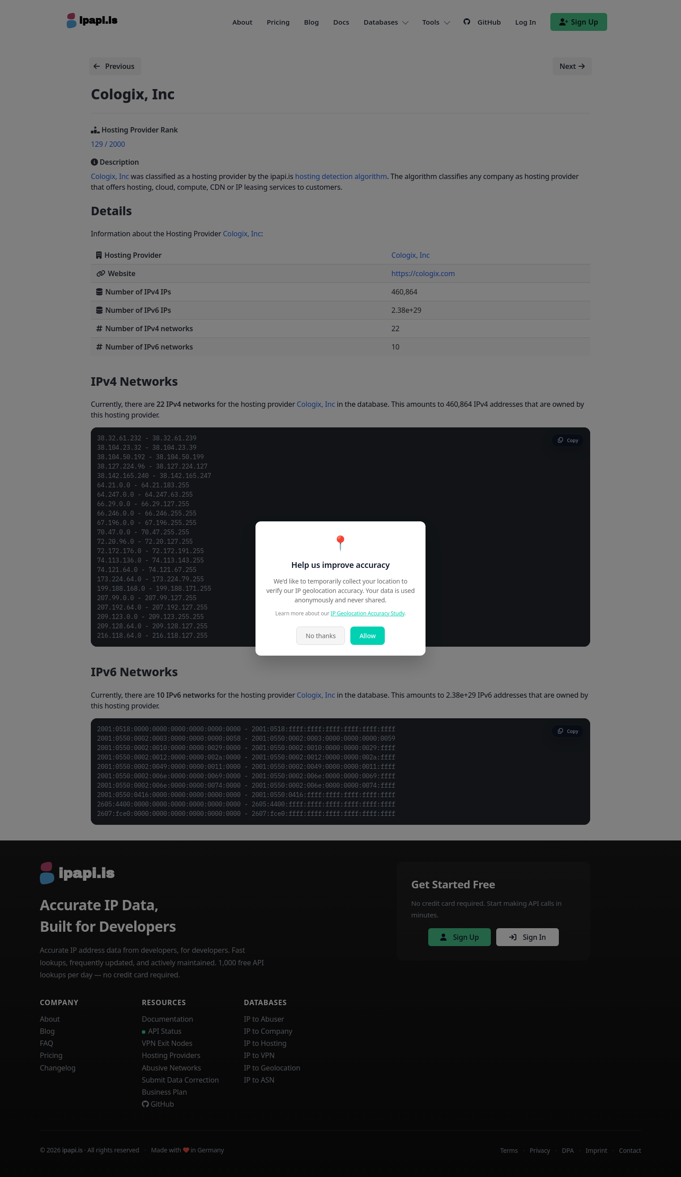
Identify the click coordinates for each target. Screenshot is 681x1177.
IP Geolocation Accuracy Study (367, 613)
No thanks (321, 635)
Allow (367, 635)
